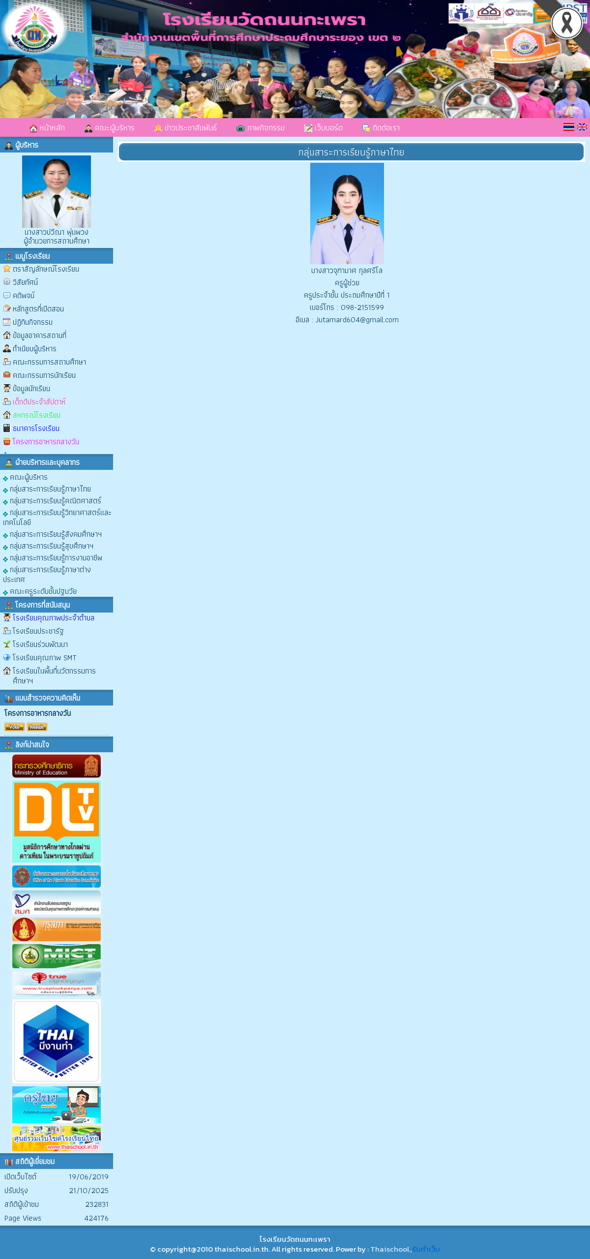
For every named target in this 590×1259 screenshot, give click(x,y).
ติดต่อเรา (381, 127)
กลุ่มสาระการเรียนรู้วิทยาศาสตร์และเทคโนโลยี (57, 516)
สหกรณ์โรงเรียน (36, 415)
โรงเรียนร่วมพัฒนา (40, 644)
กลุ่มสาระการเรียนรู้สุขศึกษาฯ (48, 545)
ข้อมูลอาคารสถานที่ (39, 335)
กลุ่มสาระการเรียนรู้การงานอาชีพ (52, 557)
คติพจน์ (23, 295)
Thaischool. (390, 1249)
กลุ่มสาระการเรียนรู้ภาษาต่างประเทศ (47, 573)
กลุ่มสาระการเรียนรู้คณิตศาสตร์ (52, 500)
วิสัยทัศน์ (25, 282)
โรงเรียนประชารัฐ (38, 631)
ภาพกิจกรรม (260, 127)
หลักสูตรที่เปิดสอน (38, 309)
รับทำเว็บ (426, 1249)
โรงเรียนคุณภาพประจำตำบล (53, 618)
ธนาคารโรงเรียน (36, 428)
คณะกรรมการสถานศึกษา (49, 362)
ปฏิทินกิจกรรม (33, 322)
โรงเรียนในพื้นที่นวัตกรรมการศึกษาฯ (54, 676)
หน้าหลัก (47, 127)
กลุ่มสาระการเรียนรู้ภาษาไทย (47, 488)
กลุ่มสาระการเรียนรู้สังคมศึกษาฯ (52, 533)
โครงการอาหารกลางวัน (46, 441)
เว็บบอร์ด (323, 127)
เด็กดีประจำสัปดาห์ (39, 402)
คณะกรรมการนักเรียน (44, 375)
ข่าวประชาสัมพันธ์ (185, 127)
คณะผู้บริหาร (110, 127)
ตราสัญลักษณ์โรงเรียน (46, 269)
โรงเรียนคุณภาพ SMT (45, 657)
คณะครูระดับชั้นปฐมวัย (40, 590)
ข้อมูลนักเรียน (31, 388)
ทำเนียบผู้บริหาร (35, 348)
